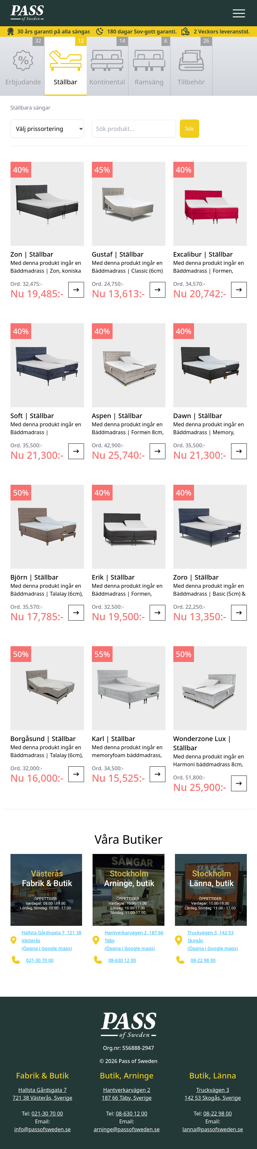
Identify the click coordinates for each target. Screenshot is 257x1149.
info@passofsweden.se (42, 1129)
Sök (189, 128)
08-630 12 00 (131, 1113)
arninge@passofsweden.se (127, 1129)
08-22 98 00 (217, 1113)
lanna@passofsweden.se (212, 1129)
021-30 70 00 (47, 1113)
